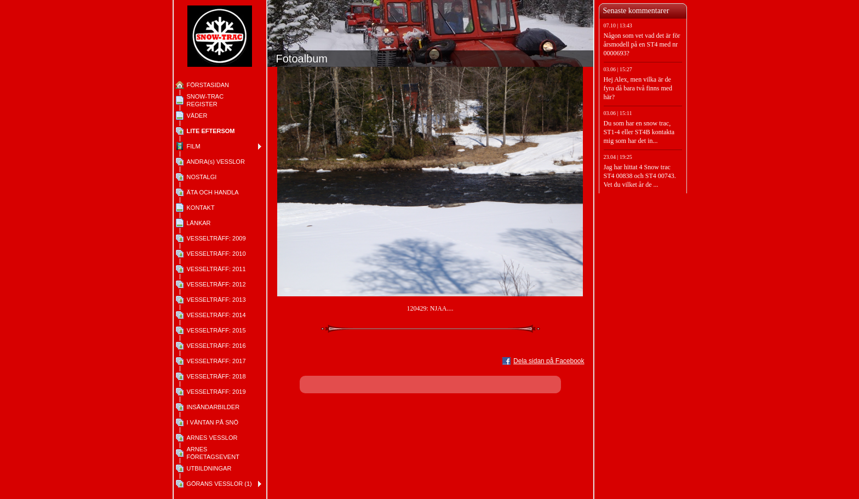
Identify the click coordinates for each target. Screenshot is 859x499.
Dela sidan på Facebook (548, 361)
